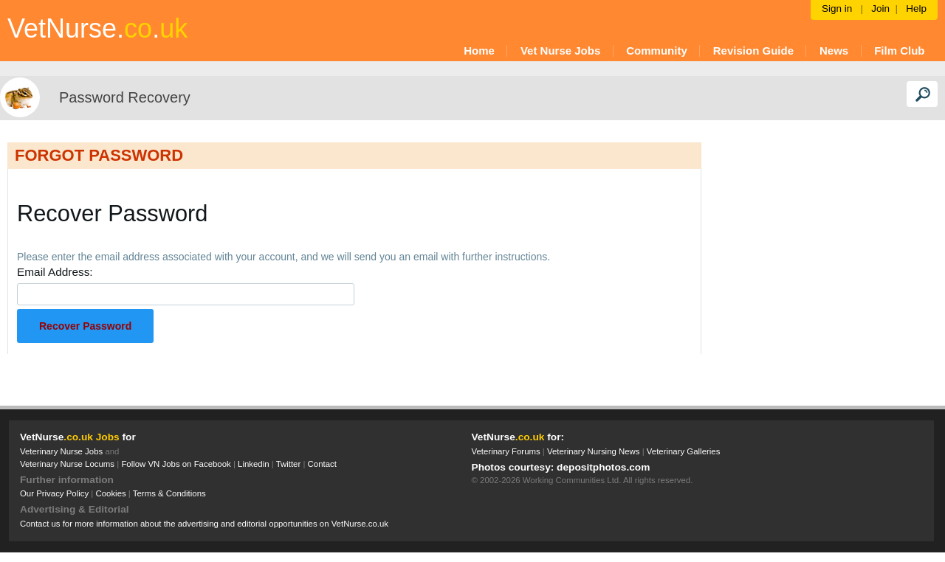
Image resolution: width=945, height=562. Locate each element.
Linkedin (253, 463)
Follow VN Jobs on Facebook (175, 463)
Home (479, 50)
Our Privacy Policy (54, 493)
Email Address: (55, 272)
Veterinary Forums (506, 451)
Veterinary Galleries (684, 451)
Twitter (288, 463)
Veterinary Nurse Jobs (61, 451)
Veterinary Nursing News (593, 451)
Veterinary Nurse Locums (67, 463)
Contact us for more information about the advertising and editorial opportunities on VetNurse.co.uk (204, 523)
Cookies (110, 493)
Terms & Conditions (169, 493)
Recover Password (85, 326)
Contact (322, 463)
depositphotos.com (603, 467)
